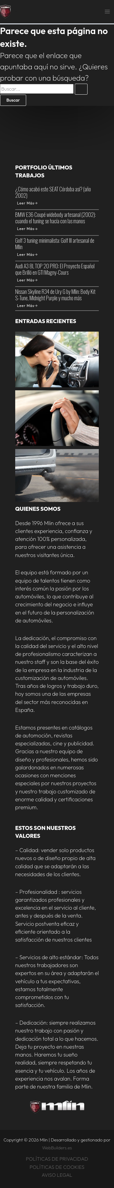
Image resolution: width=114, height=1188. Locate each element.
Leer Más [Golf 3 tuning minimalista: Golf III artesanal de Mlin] (27, 254)
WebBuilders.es (57, 1148)
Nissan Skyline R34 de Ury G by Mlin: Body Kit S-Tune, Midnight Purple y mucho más (55, 294)
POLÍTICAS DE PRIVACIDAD (57, 1159)
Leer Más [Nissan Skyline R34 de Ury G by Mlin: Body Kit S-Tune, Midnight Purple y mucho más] (27, 305)
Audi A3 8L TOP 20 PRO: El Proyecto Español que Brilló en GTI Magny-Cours (55, 269)
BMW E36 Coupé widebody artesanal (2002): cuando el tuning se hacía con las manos (55, 218)
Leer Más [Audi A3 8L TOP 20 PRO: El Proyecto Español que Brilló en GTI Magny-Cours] (27, 280)
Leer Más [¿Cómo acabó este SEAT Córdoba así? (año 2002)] (27, 203)
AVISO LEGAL (57, 1175)
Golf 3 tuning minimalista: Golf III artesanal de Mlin (54, 243)
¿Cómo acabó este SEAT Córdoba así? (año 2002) (53, 192)
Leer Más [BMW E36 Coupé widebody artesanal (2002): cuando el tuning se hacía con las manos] (27, 228)
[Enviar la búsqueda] (81, 89)
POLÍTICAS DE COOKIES (56, 1167)
